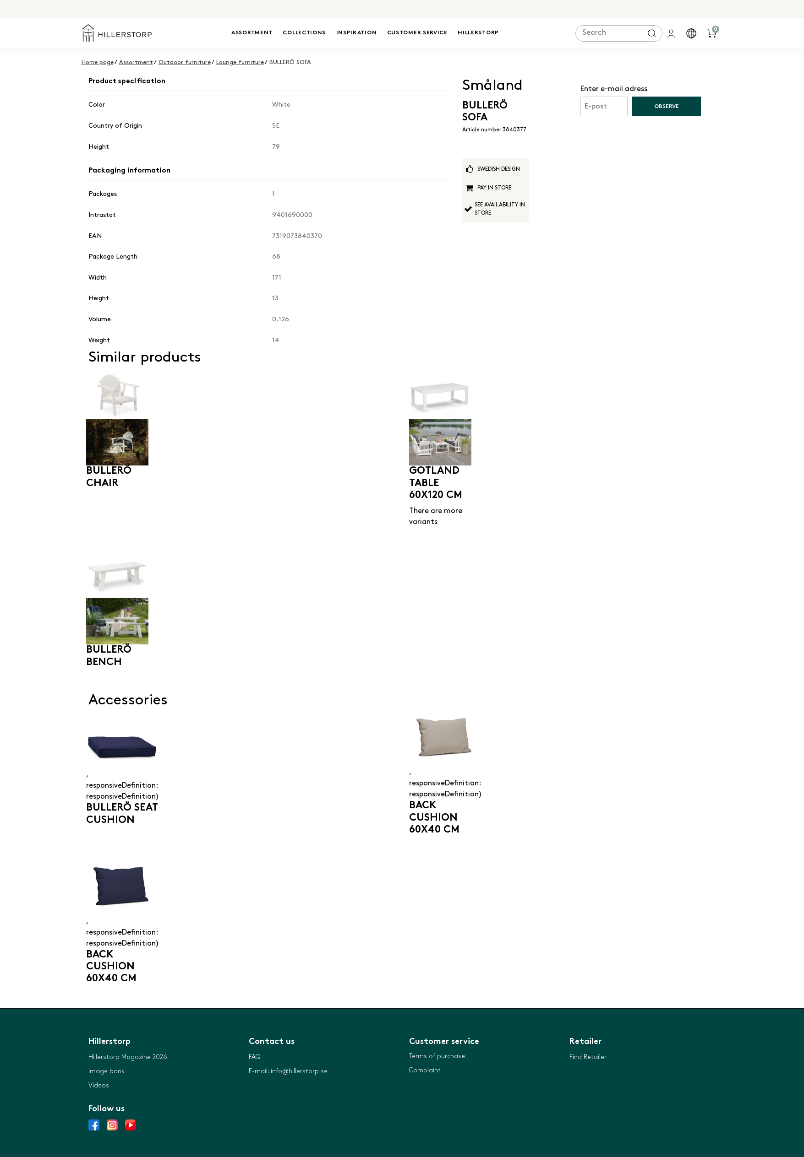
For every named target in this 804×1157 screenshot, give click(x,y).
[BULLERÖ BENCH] (117, 597)
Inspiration (356, 33)
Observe (666, 106)
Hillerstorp (478, 33)
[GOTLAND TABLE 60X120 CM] (440, 418)
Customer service (417, 33)
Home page (98, 62)
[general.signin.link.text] (672, 33)
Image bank (106, 1071)
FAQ (254, 1057)
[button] (693, 33)
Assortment (252, 33)
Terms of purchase (437, 1056)
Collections (304, 33)
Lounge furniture (240, 62)
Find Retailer (588, 1057)
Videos (98, 1085)
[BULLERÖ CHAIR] (117, 418)
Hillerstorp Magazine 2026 (127, 1057)
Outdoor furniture (185, 62)
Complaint (425, 1070)
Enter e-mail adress (613, 89)
